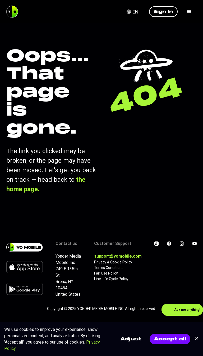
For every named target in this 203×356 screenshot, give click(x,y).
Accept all (170, 339)
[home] (12, 12)
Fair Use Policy (106, 273)
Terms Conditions (108, 268)
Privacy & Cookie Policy (113, 262)
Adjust (130, 339)
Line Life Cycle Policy (111, 279)
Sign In (163, 11)
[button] (136, 11)
